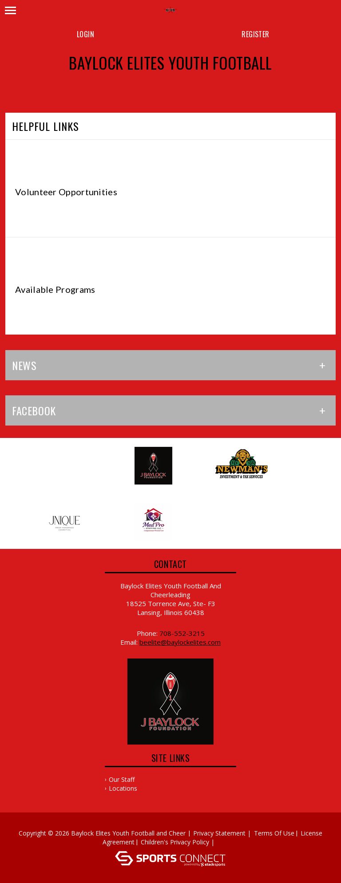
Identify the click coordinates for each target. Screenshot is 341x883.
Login (85, 34)
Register (255, 34)
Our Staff (122, 779)
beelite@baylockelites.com (180, 642)
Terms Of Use (274, 833)
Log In (229, 842)
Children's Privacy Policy (175, 842)
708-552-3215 (182, 633)
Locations (123, 788)
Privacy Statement (219, 833)
